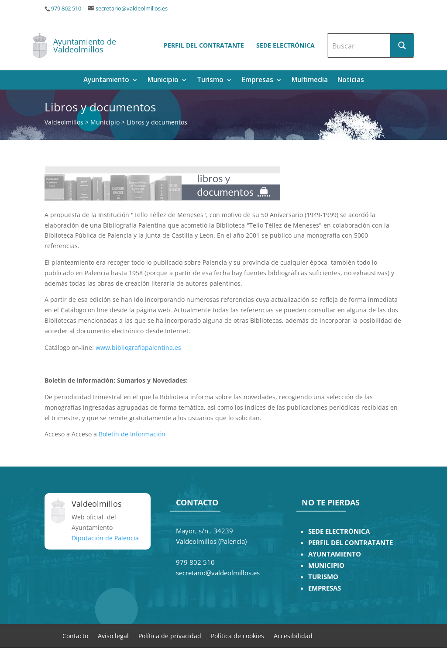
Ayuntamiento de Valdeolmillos (84, 45)
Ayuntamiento (106, 80)
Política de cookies (237, 635)
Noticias (350, 80)
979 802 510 (66, 8)
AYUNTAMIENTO (334, 554)
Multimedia (310, 80)
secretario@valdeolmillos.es (132, 8)
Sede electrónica (285, 45)
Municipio (163, 80)
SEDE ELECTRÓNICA (339, 531)
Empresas (257, 80)
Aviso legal (113, 635)
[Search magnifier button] (402, 45)
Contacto (75, 635)
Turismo (210, 80)
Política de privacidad (169, 635)
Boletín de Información (132, 434)
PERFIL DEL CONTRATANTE (350, 542)
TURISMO (323, 576)
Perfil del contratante (204, 45)
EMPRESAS (324, 588)
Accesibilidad (293, 635)
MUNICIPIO (326, 565)
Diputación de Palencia (105, 538)
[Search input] (359, 45)
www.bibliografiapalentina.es (138, 347)
